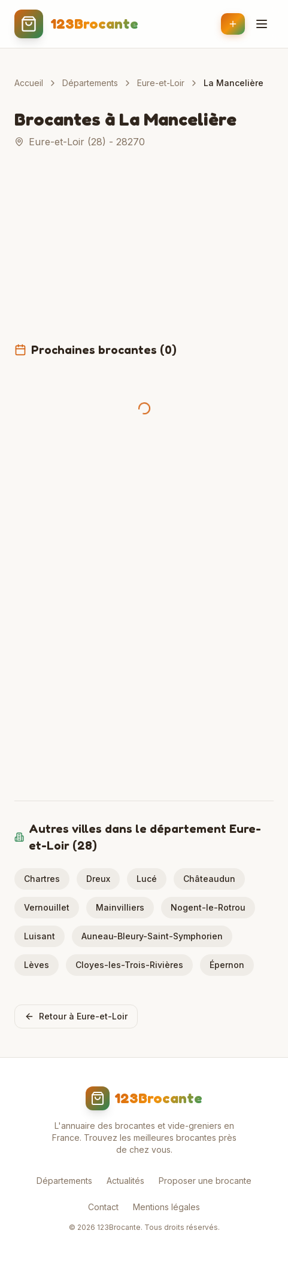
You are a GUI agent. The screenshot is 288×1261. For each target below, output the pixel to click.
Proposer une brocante (205, 1180)
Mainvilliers (120, 907)
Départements (90, 83)
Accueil (28, 83)
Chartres (42, 879)
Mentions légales (166, 1207)
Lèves (36, 965)
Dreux (98, 879)
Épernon (227, 965)
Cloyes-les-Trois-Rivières (129, 965)
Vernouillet (46, 907)
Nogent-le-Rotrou (208, 907)
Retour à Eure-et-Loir (76, 1016)
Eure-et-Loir (160, 83)
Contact (103, 1207)
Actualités (125, 1180)
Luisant (39, 936)
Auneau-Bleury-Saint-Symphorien (152, 936)
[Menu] (262, 24)
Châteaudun (209, 879)
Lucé (147, 879)
